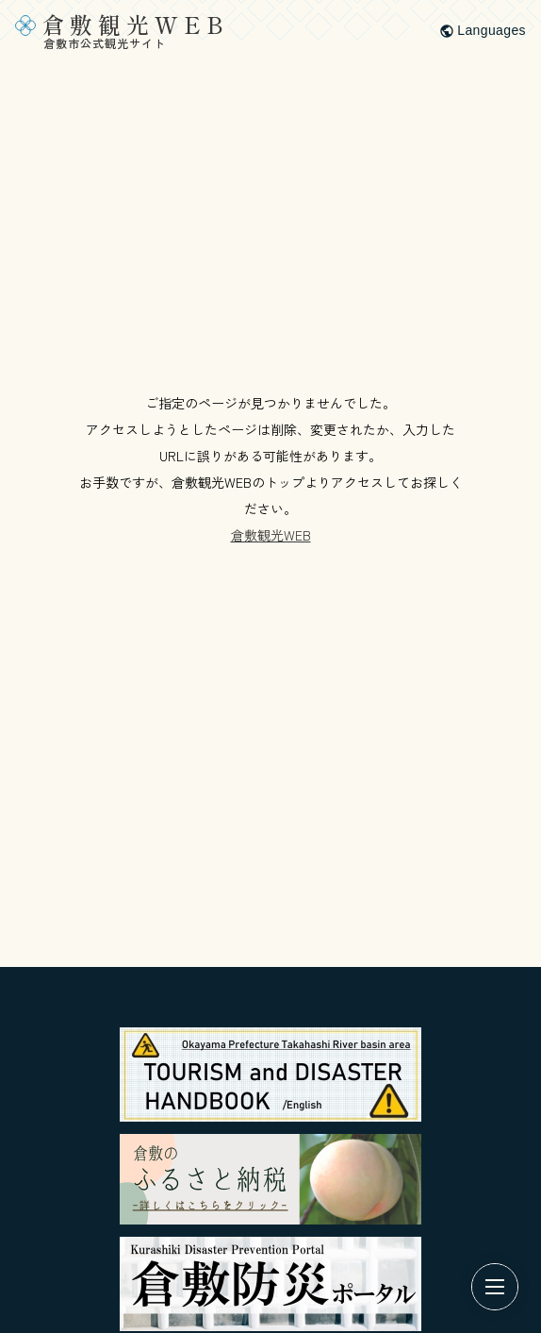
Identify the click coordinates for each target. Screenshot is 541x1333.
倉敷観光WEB (271, 534)
